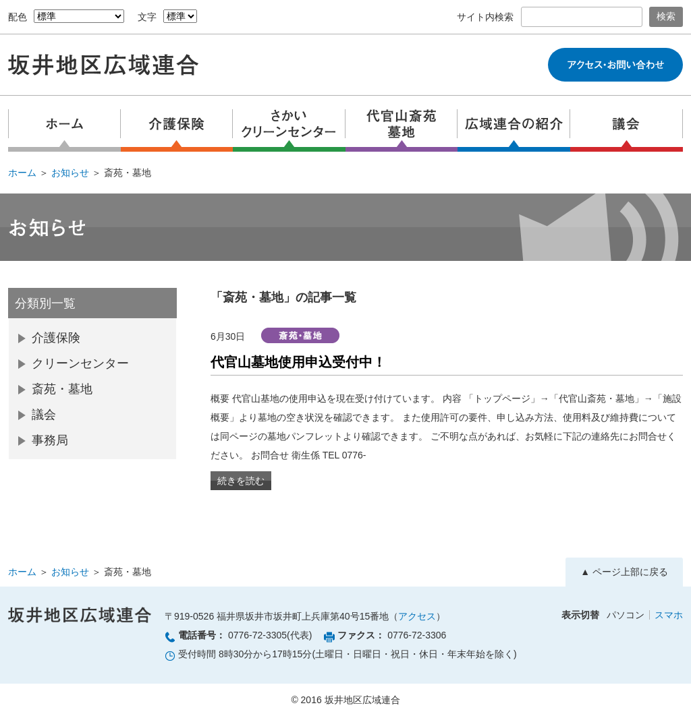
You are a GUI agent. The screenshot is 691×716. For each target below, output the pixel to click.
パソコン (625, 615)
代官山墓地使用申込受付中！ (298, 362)
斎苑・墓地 (62, 389)
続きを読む (241, 480)
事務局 (50, 440)
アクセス (417, 616)
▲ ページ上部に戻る (624, 571)
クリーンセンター (80, 363)
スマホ (669, 615)
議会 (44, 414)
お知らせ (70, 172)
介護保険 (56, 338)
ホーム (22, 172)
